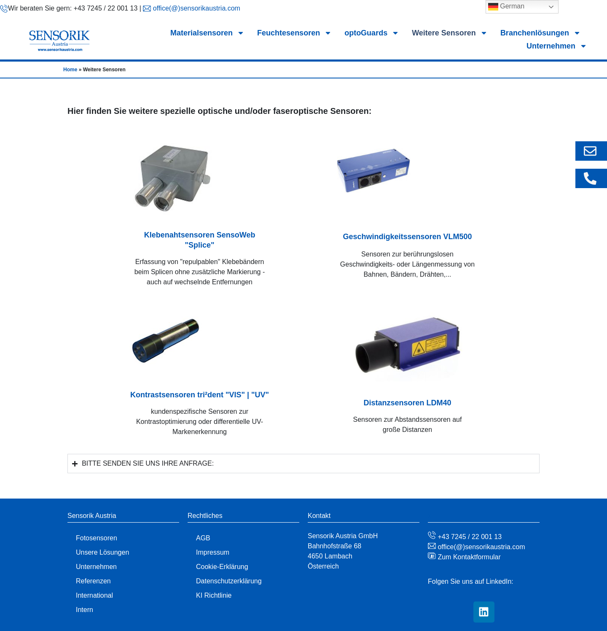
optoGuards (371, 33)
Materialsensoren (207, 33)
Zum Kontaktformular (468, 557)
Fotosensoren (96, 538)
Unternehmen (556, 46)
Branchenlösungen (540, 33)
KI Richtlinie (213, 595)
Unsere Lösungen (102, 552)
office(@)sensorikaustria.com (195, 8)
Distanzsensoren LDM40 (407, 403)
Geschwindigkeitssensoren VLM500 (407, 236)
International (94, 595)
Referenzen (93, 581)
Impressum (212, 552)
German (506, 7)
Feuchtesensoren (294, 33)
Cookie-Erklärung (222, 566)
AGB (203, 538)
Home (70, 70)
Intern (84, 609)
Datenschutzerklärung (229, 581)
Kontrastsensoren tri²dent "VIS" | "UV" (199, 395)
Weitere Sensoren (450, 33)
